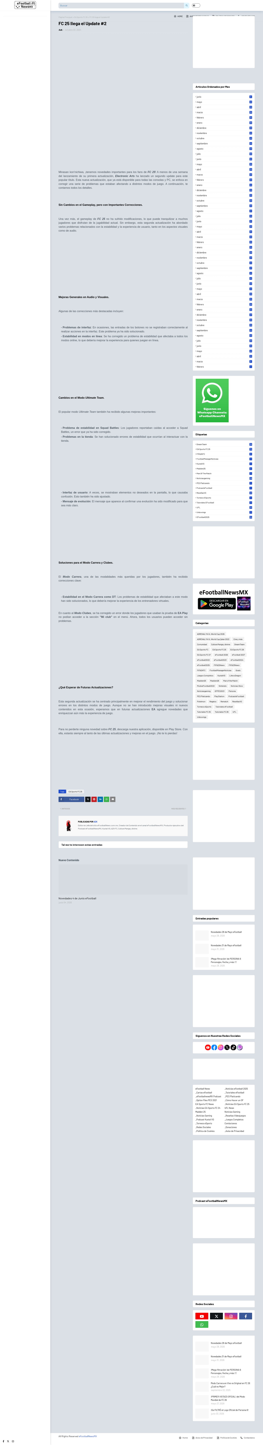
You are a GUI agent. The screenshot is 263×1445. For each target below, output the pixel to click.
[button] (196, 5)
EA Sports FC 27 (204, 655)
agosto (224, 148)
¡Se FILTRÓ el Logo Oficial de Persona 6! (230, 1410)
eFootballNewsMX (88, 1436)
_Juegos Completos (234, 1119)
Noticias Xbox (237, 686)
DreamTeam (224, 444)
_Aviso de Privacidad (234, 1131)
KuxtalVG (224, 463)
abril (224, 107)
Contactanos (247, 1437)
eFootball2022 (203, 660)
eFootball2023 (220, 660)
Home (178, 16)
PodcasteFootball (224, 488)
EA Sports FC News (204, 1104)
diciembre (224, 128)
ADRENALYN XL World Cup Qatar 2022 (213, 639)
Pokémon (201, 701)
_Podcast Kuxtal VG (204, 1119)
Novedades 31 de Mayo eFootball (226, 945)
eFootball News (202, 1088)
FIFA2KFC (224, 454)
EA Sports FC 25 (75, 791)
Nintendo (223, 686)
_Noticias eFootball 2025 (236, 1088)
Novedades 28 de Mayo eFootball (226, 932)
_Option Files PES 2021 (206, 1100)
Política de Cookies (227, 1437)
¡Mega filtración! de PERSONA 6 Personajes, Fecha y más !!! (226, 960)
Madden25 (224, 468)
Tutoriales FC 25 (204, 712)
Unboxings (224, 512)
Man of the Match (224, 473)
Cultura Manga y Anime (220, 644)
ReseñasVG (224, 493)
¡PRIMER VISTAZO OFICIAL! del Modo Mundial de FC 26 (228, 1398)
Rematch (224, 701)
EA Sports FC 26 (237, 649)
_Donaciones (231, 1127)
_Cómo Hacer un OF (234, 1100)
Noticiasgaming (224, 478)
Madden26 (214, 680)
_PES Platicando (232, 1096)
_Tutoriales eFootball (234, 1092)
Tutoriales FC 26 (221, 712)
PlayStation (219, 696)
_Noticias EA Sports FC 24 (207, 1108)
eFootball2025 (224, 517)
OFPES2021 (219, 691)
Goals (238, 670)
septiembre (224, 143)
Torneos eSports (224, 497)
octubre (224, 138)
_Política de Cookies (205, 1131)
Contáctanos (231, 1123)
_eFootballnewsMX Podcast (208, 1096)
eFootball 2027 (238, 655)
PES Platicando (224, 483)
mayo (224, 102)
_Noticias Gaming (203, 1115)
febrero (224, 117)
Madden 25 (200, 1111)
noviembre (224, 133)
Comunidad (202, 644)
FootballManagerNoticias (224, 459)
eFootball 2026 (221, 655)
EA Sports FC (202, 649)
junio (224, 96)
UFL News (229, 1108)
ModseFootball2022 (206, 686)
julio (224, 154)
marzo (224, 112)
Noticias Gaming (232, 1111)
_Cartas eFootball (203, 1092)
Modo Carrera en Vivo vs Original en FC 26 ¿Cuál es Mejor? (230, 1385)
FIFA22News (219, 665)
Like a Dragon (235, 675)
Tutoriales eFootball (224, 502)
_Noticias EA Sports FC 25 (237, 1104)
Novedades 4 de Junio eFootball (77, 898)
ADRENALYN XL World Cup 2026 (210, 634)
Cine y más (238, 639)
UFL (224, 507)
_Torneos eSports (203, 1123)
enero (224, 122)
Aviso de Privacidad (202, 1437)
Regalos (212, 701)
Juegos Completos (205, 675)
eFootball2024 (237, 660)
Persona (232, 691)
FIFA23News (234, 665)
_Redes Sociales (203, 1127)
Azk (60, 29)
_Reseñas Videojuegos (235, 1115)
